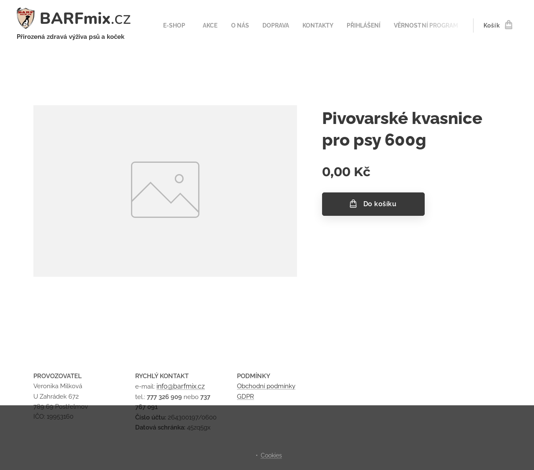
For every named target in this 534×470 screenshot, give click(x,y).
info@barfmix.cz (180, 386)
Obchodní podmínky (266, 386)
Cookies (271, 455)
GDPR (245, 396)
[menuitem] (174, 25)
